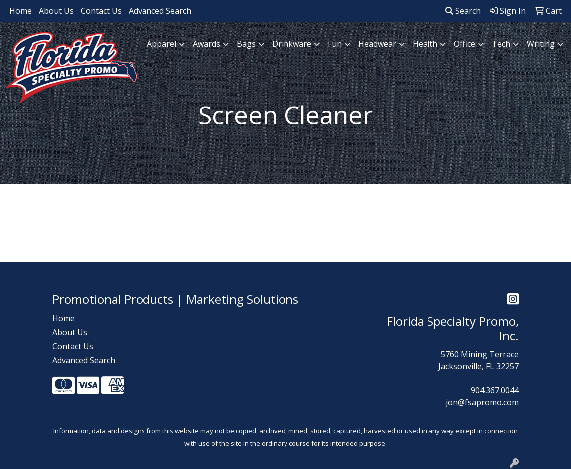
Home (20, 10)
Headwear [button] (377, 43)
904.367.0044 (495, 390)
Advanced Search (160, 10)
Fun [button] (335, 43)
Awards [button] (206, 43)
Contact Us (101, 10)
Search (463, 10)
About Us (56, 10)
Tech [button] (501, 43)
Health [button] (425, 43)
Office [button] (464, 43)
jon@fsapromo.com (482, 402)
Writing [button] (541, 43)
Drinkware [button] (291, 43)
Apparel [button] (161, 43)
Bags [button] (246, 43)
